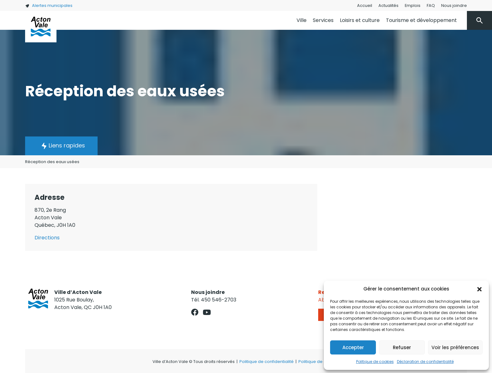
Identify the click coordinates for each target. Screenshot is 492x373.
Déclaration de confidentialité (425, 361)
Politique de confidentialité (266, 362)
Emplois (412, 5)
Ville (302, 20)
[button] (479, 289)
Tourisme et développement (421, 20)
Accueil (364, 5)
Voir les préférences (455, 347)
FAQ (431, 5)
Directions (47, 237)
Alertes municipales (48, 5)
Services (323, 20)
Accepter (353, 347)
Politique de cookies (375, 361)
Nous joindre (454, 5)
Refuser (402, 347)
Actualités (388, 5)
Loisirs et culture (360, 20)
